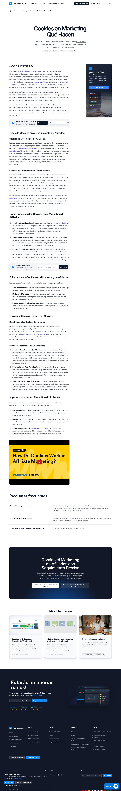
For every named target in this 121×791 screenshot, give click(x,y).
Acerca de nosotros (54, 731)
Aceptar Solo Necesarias (24, 782)
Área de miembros (33, 735)
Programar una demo (39, 701)
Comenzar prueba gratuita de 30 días (61, 122)
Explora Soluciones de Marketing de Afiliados (75, 585)
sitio (52, 143)
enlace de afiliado (59, 223)
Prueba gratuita (95, 3)
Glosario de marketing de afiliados (80, 744)
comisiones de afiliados (39, 82)
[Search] (71, 3)
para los (64, 195)
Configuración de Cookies (12, 785)
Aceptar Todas (9, 782)
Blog (72, 731)
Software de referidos (98, 746)
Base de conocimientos (34, 731)
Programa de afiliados (55, 742)
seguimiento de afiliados (30, 71)
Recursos (43, 3)
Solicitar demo (42, 122)
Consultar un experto (81, 3)
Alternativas (12, 746)
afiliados (18, 290)
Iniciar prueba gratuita (17, 757)
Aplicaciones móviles (15, 743)
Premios (51, 735)
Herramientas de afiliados (99, 749)
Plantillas (73, 735)
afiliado (21, 228)
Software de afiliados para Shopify (101, 731)
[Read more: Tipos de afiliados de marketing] (95, 636)
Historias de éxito (54, 738)
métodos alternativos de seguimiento (35, 334)
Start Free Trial (99, 87)
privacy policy (17, 778)
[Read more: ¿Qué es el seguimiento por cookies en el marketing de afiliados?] (60, 636)
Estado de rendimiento (34, 742)
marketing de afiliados (17, 151)
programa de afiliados (28, 113)
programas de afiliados (42, 428)
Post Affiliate (36, 695)
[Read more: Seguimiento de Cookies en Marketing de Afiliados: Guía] (25, 636)
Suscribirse (63, 267)
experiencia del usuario (28, 148)
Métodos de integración (16, 739)
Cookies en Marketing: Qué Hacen (46, 11)
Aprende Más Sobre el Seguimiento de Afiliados (46, 585)
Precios (11, 732)
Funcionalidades (13, 736)
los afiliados (50, 92)
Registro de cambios (33, 738)
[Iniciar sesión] (104, 3)
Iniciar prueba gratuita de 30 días (20, 701)
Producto (34, 3)
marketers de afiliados (17, 198)
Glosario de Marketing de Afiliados (24, 11)
